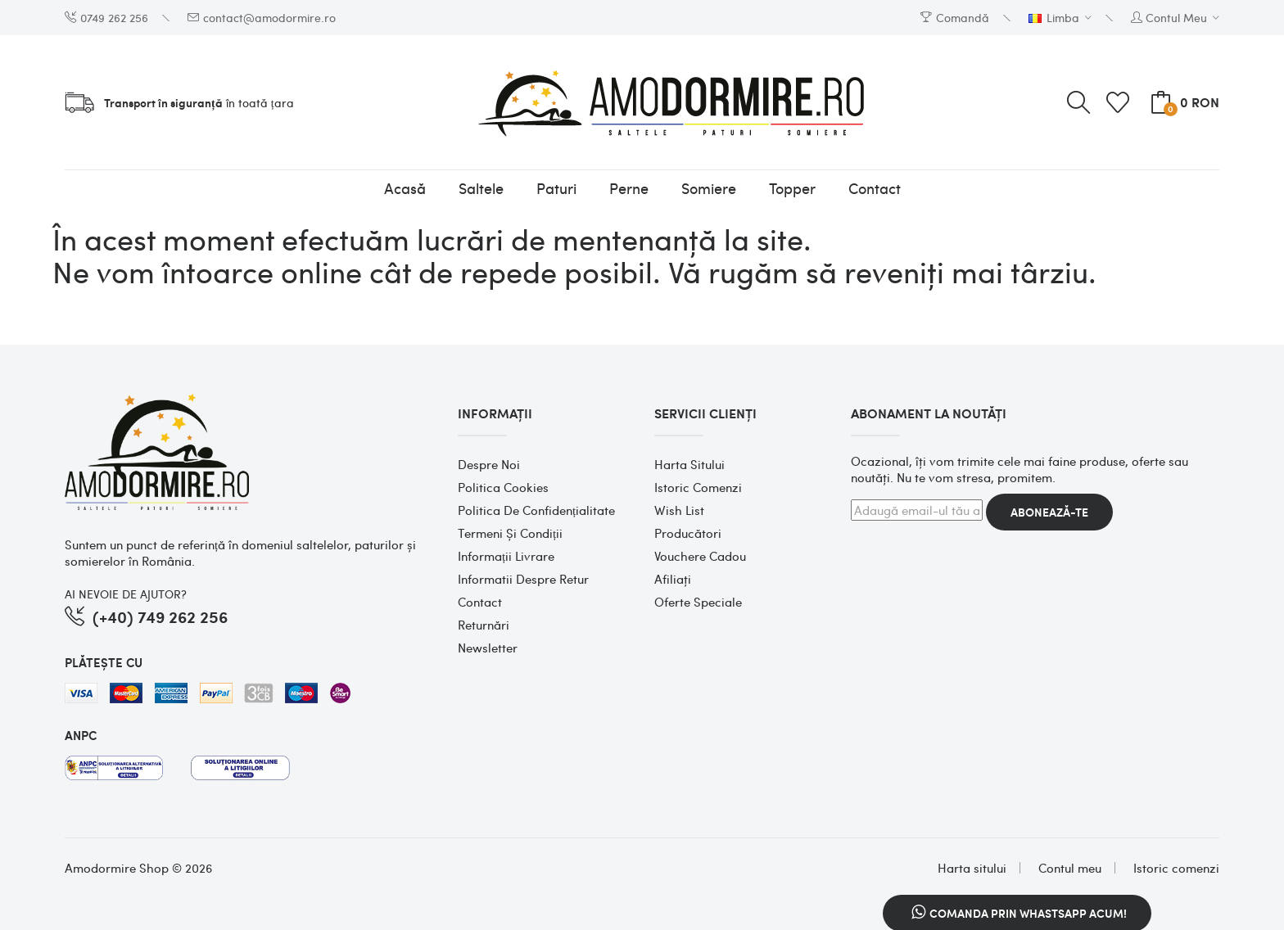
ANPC (81, 735)
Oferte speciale (698, 602)
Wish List (679, 510)
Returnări (483, 625)
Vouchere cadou (700, 556)
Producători (687, 533)
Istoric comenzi (698, 487)
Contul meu (1069, 868)
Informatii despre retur (523, 579)
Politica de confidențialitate (536, 510)
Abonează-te (1049, 512)
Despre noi (489, 464)
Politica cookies (503, 487)
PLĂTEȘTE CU (103, 662)
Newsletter (488, 648)
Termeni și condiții (510, 533)
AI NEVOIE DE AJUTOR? (126, 593)
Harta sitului (689, 464)
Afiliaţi (672, 579)
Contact (480, 602)
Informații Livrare (506, 556)
